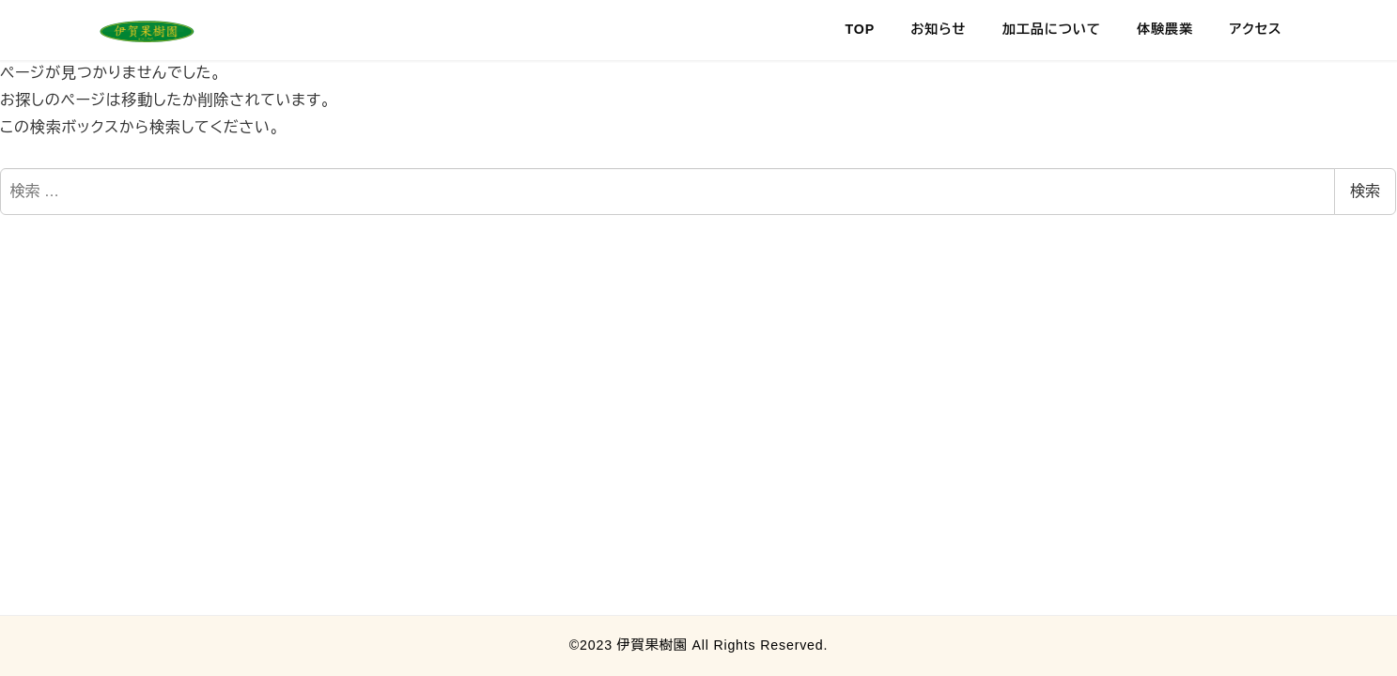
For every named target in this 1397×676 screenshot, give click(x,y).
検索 (1365, 191)
